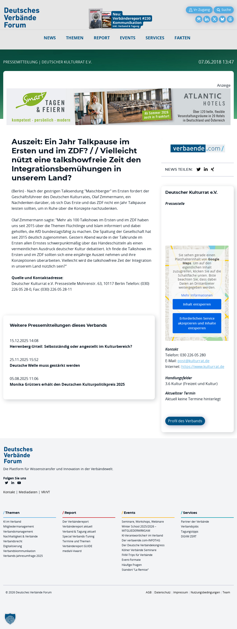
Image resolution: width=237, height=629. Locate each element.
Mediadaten (28, 492)
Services (155, 38)
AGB (149, 592)
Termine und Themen (76, 541)
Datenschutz (162, 592)
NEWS (50, 38)
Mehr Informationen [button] (197, 295)
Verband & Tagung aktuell (79, 531)
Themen (75, 38)
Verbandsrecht (12, 541)
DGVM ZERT (188, 536)
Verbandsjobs (190, 526)
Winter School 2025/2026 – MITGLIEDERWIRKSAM (139, 528)
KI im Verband (12, 521)
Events (127, 38)
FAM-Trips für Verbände (137, 555)
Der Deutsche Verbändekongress (143, 545)
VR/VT (45, 492)
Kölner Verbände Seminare (139, 550)
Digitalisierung (12, 546)
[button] (10, 619)
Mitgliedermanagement (18, 526)
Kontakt (9, 492)
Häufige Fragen (132, 565)
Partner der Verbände (195, 521)
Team (226, 592)
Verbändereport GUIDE (77, 546)
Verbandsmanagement (18, 531)
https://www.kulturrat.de (202, 366)
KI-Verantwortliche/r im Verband (142, 535)
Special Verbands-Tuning (78, 536)
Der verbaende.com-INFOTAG (141, 540)
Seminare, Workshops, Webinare (143, 521)
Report (102, 38)
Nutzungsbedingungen (205, 592)
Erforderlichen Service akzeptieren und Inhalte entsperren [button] (197, 323)
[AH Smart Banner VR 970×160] (118, 91)
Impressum (180, 592)
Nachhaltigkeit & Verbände (20, 536)
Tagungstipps (189, 531)
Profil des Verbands (185, 420)
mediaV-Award (71, 551)
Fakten (182, 38)
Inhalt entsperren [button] (197, 304)
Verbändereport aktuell (77, 526)
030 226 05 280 (193, 355)
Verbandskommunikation (19, 551)
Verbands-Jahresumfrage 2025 (23, 556)
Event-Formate (131, 559)
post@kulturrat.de (193, 360)
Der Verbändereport (75, 521)
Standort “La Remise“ (135, 569)
